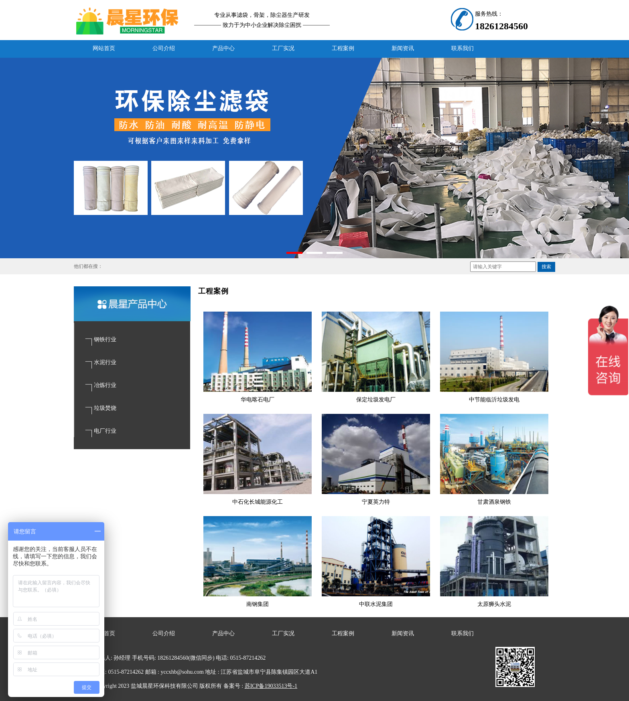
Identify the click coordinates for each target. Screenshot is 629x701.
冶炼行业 (105, 385)
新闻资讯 (403, 48)
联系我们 (462, 48)
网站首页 (104, 48)
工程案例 (343, 48)
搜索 (546, 266)
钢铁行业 (105, 339)
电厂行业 (105, 431)
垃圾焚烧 (105, 408)
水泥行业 (105, 362)
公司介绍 (163, 48)
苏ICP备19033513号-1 (271, 686)
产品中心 (223, 48)
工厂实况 (283, 48)
